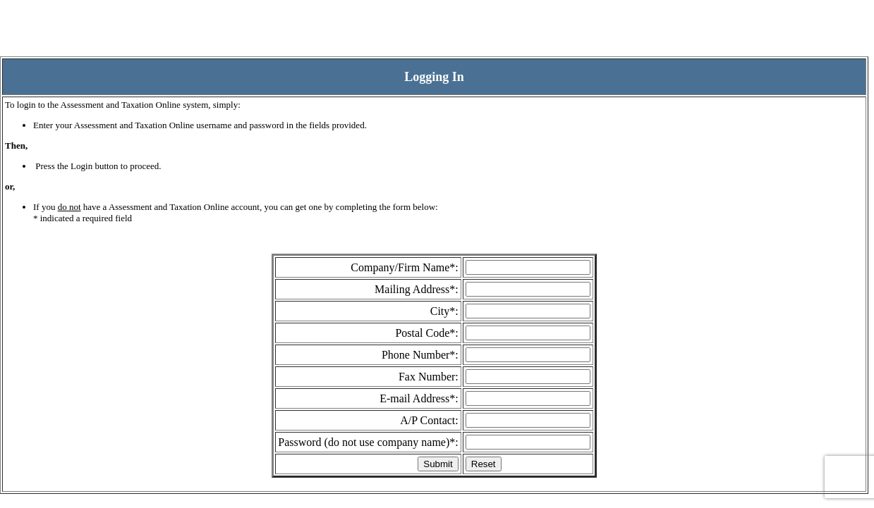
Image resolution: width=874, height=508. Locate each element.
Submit (437, 464)
